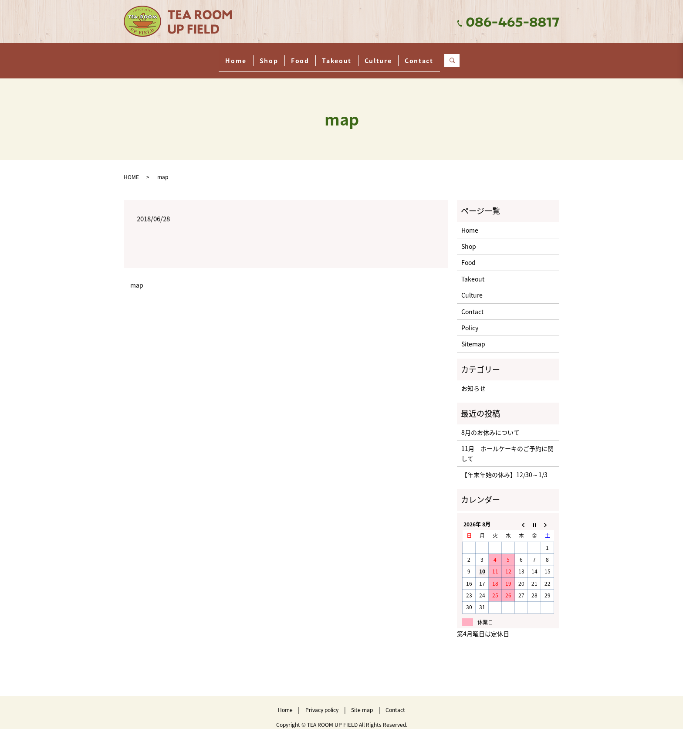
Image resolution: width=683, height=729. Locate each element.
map (136, 277)
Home (192, 55)
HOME (131, 169)
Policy (469, 319)
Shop (242, 55)
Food (291, 55)
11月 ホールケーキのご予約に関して (507, 445)
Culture (404, 55)
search (512, 56)
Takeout (345, 55)
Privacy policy (321, 701)
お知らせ (473, 380)
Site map (362, 701)
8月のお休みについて (490, 424)
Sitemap (473, 335)
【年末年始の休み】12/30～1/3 (504, 466)
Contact (463, 55)
